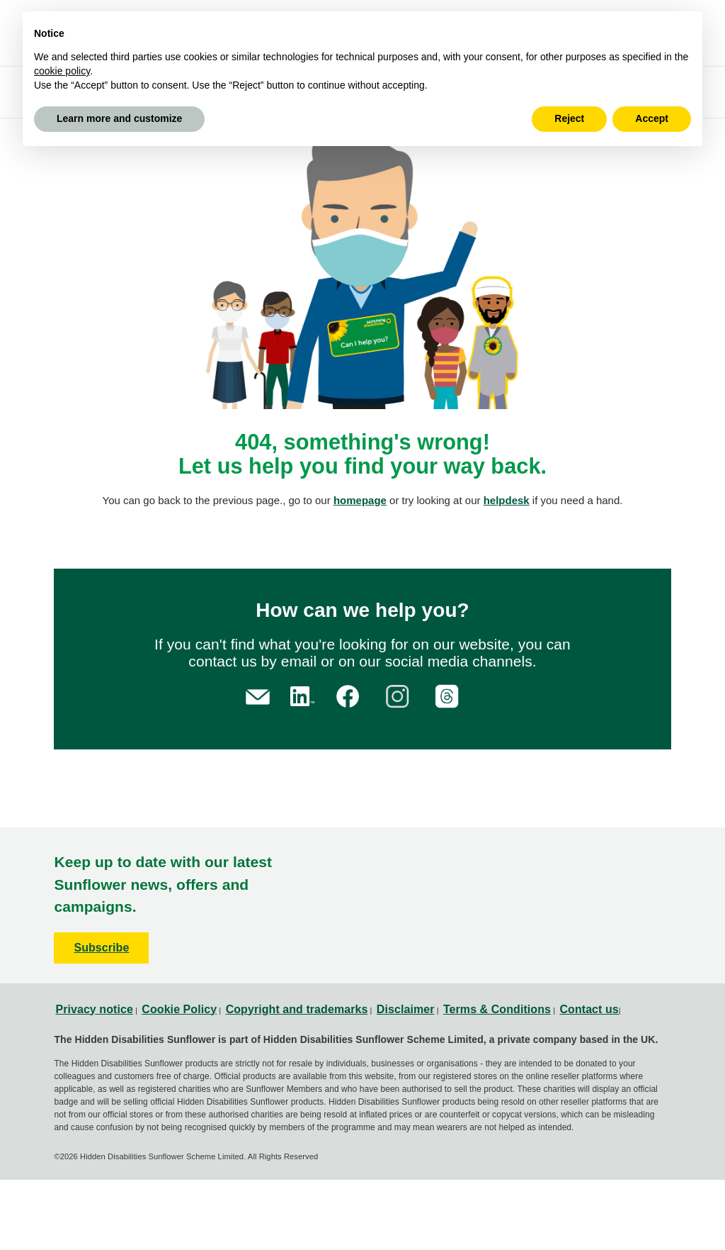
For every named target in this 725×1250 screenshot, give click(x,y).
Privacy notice (93, 1009)
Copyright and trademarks (297, 1009)
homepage (360, 500)
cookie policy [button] (62, 71)
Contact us (588, 1009)
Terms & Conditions (497, 1009)
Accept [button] (651, 118)
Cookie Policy (179, 1009)
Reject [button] (569, 118)
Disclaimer (406, 1009)
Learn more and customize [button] (119, 118)
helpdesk (507, 500)
